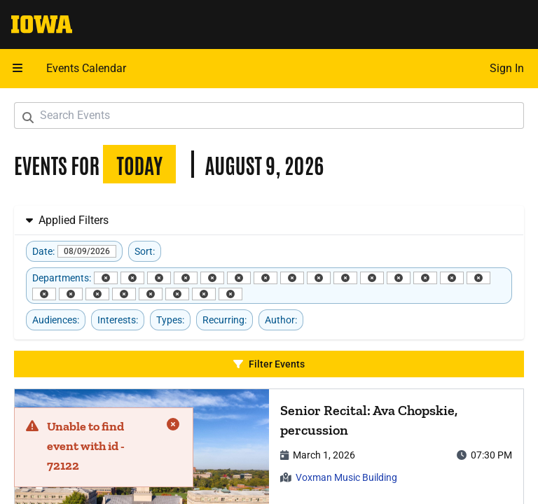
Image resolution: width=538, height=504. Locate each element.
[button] (17, 68)
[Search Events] (269, 115)
